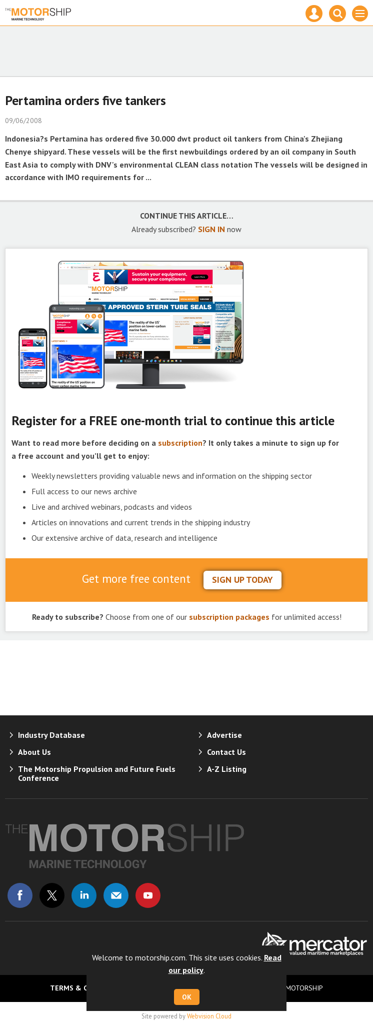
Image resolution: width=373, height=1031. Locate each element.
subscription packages (229, 617)
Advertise (224, 735)
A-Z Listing (226, 769)
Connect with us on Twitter (52, 895)
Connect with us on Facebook (20, 895)
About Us (34, 752)
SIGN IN (211, 229)
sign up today (242, 579)
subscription (180, 443)
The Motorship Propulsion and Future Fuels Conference (97, 773)
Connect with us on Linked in (84, 895)
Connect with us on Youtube (148, 895)
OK (187, 996)
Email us (116, 895)
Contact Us (226, 752)
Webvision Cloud (209, 1016)
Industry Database (51, 735)
